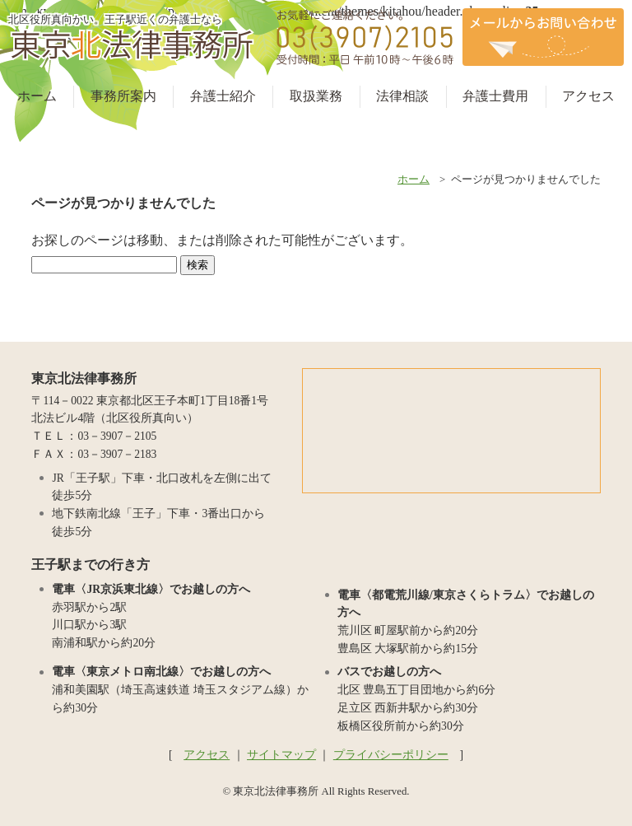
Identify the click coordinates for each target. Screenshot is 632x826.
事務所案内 (123, 96)
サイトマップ (281, 755)
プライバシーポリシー (390, 755)
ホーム (37, 96)
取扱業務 (316, 96)
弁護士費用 (495, 96)
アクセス (588, 96)
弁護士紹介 (223, 96)
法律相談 (402, 96)
